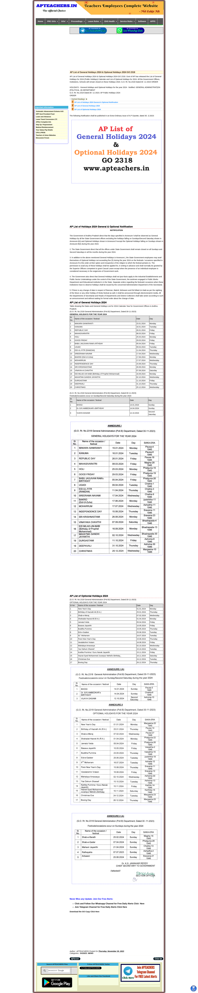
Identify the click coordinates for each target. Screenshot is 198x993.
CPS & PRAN (40, 132)
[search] (59, 970)
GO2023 (83, 953)
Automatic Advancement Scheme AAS (49, 111)
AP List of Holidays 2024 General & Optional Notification (96, 102)
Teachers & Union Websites (46, 135)
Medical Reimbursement (44, 127)
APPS (152, 21)
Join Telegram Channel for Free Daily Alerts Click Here (101, 907)
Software (142, 21)
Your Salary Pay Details (44, 130)
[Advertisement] (116, 51)
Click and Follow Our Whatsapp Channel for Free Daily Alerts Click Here (109, 904)
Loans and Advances (43, 117)
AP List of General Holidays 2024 (87, 106)
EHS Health (109, 21)
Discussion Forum (42, 138)
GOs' (63, 21)
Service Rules (126, 21)
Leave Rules (93, 21)
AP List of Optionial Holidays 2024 (87, 109)
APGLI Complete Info (43, 122)
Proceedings (77, 21)
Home (40, 21)
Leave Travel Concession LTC (46, 119)
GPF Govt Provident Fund (45, 114)
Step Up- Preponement (44, 125)
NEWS (90, 953)
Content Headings (78, 99)
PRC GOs (51, 21)
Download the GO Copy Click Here (84, 912)
